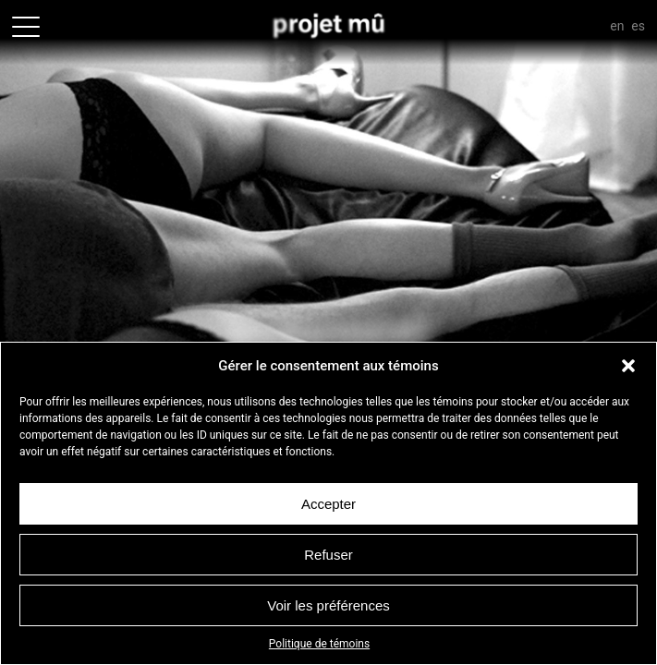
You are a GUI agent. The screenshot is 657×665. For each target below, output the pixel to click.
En (617, 25)
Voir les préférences (328, 605)
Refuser (328, 554)
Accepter (328, 504)
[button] (628, 366)
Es (638, 25)
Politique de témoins (319, 643)
